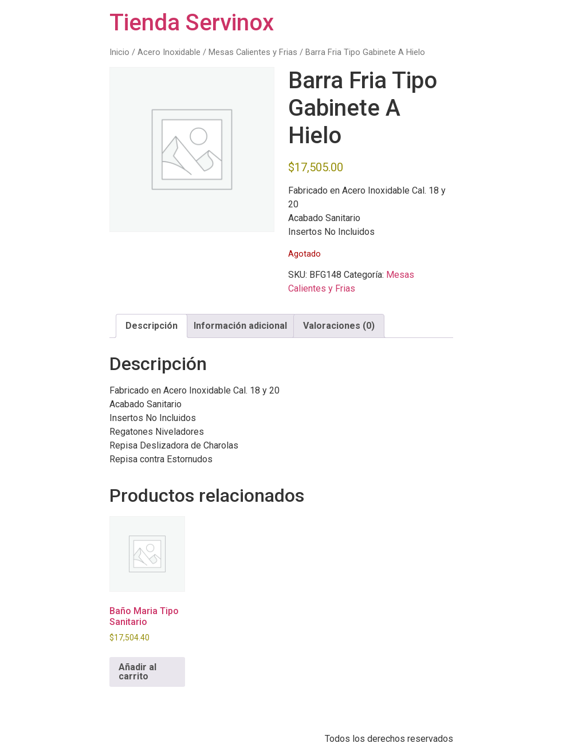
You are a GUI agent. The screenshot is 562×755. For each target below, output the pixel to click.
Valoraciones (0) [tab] (339, 325)
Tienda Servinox (191, 22)
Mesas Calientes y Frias (253, 52)
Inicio (119, 52)
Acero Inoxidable (169, 52)
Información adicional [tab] (240, 325)
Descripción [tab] (151, 325)
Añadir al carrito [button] (137, 672)
